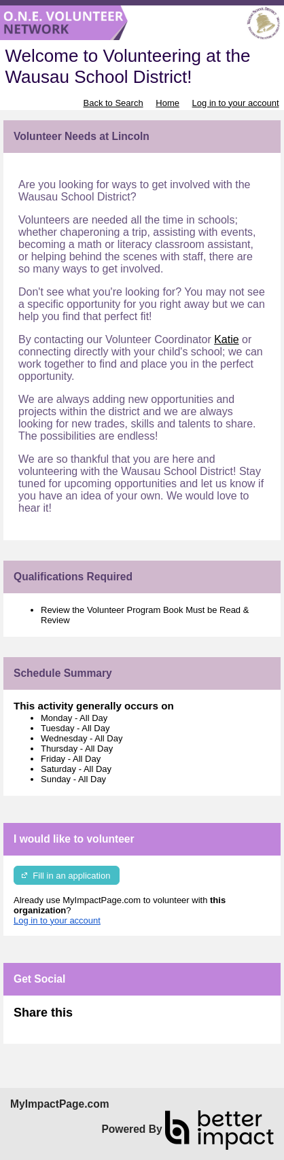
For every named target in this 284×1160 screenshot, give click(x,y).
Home (167, 103)
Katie (226, 339)
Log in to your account (235, 103)
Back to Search (113, 103)
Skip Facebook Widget (117, 1018)
